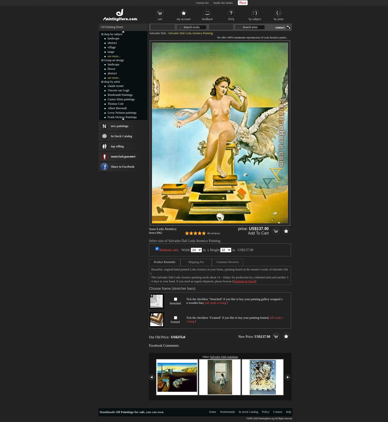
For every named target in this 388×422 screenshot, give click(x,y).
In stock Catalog (248, 412)
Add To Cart (258, 233)
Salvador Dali (157, 33)
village (112, 47)
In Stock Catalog (121, 136)
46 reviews (213, 233)
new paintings (119, 126)
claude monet (115, 86)
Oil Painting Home (112, 27)
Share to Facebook (122, 166)
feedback (207, 19)
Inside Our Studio (223, 2)
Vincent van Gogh (118, 90)
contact (280, 27)
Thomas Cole (115, 104)
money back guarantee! (123, 156)
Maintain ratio (169, 250)
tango (111, 51)
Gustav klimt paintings (121, 99)
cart (160, 19)
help (288, 412)
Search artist (250, 27)
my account (184, 19)
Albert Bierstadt (117, 108)
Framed (175, 322)
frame (212, 412)
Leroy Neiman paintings (122, 112)
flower (111, 69)
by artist (279, 19)
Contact (277, 412)
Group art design (114, 60)
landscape (113, 38)
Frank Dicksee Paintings (122, 117)
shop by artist (112, 81)
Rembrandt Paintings (120, 95)
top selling (117, 146)
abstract (112, 43)
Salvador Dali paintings (224, 357)
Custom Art (202, 2)
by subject (255, 19)
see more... (114, 56)
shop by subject (113, 34)
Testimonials (227, 412)
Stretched (175, 303)
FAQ (231, 19)
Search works (192, 27)
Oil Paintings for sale (130, 412)
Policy (265, 412)
